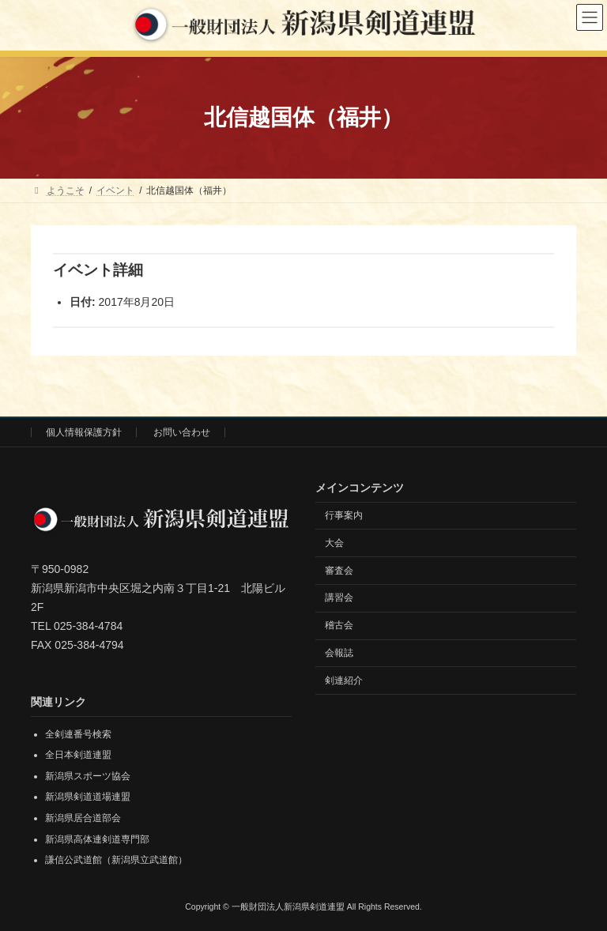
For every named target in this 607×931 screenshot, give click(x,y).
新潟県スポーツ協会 (87, 776)
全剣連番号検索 (78, 733)
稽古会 (339, 625)
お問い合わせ (181, 432)
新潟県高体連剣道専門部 (97, 838)
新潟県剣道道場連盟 (87, 796)
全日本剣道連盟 (78, 754)
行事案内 (344, 515)
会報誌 (339, 652)
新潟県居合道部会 (83, 818)
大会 (334, 542)
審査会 (339, 569)
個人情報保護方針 (84, 432)
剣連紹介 (344, 679)
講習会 (339, 597)
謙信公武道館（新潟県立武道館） (116, 859)
